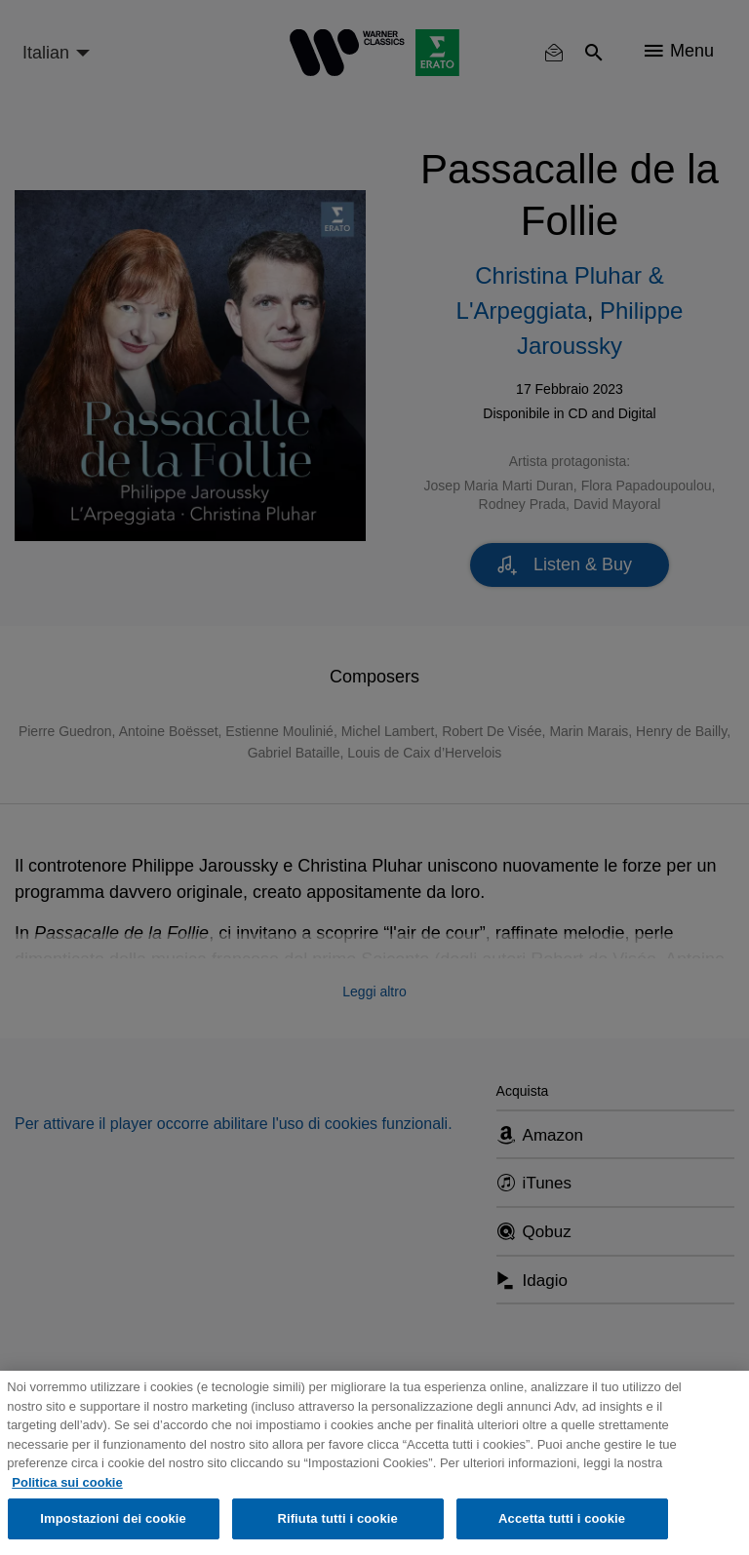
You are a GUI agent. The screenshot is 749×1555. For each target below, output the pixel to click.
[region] (374, 1463)
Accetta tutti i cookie (561, 1518)
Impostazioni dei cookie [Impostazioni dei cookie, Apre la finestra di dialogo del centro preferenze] (113, 1518)
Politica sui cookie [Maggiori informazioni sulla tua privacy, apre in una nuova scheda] (67, 1482)
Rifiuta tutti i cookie (337, 1518)
